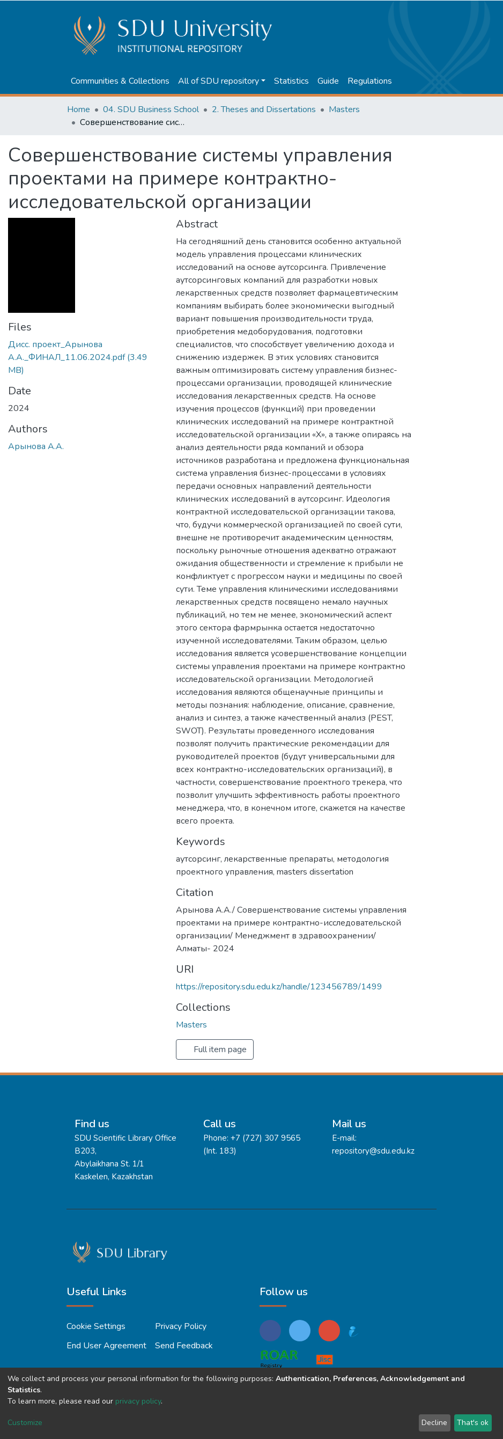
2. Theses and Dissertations (264, 109)
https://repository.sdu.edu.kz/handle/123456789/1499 (279, 987)
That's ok (473, 1423)
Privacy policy (180, 1326)
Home (78, 109)
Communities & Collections (120, 81)
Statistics (291, 81)
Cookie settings (95, 1326)
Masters (344, 109)
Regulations (369, 81)
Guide (328, 81)
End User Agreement (106, 1346)
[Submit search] (378, 12)
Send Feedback (184, 1346)
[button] (394, 11)
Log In (416, 12)
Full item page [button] (215, 1049)
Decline (434, 1423)
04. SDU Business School (151, 109)
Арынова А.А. (36, 446)
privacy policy (138, 1401)
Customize (25, 1423)
